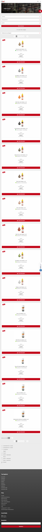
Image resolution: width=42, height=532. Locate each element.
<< (14, 36)
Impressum (3, 504)
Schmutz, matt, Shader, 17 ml (21, 49)
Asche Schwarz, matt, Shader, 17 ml (21, 128)
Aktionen (3, 483)
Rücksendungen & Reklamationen (7, 509)
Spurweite (3, 476)
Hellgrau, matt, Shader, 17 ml (21, 287)
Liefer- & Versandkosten (5, 501)
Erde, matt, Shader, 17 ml (21, 207)
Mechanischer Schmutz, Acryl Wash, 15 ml (21, 419)
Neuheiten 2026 (4, 489)
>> (27, 36)
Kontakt (2, 495)
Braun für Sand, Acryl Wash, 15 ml (21, 366)
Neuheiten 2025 (4, 487)
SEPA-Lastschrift (4, 500)
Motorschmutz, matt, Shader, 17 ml (21, 154)
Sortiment (3, 478)
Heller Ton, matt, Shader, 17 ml (21, 234)
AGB (2, 506)
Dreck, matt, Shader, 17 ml (21, 181)
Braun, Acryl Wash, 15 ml (21, 313)
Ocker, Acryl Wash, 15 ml (21, 392)
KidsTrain (3, 486)
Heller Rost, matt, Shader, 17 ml (21, 102)
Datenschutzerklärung (5, 497)
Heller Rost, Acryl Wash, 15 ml (21, 340)
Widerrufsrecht (4, 503)
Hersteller (3, 480)
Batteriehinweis (4, 498)
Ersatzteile (3, 484)
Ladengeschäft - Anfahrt (5, 507)
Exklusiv (2, 481)
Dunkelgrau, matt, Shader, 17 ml (21, 75)
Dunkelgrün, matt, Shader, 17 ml (21, 260)
